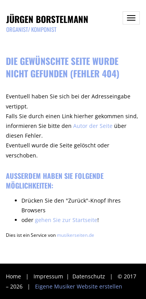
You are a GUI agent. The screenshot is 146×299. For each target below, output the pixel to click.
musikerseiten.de (75, 235)
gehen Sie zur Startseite (66, 220)
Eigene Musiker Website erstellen (78, 286)
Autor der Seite (93, 125)
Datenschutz (89, 276)
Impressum (49, 276)
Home (13, 276)
